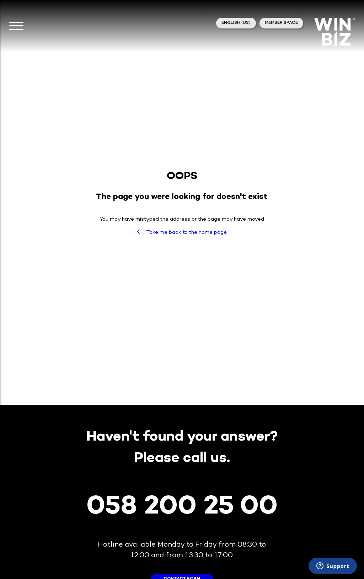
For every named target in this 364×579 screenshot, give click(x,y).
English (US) (236, 23)
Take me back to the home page (182, 233)
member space (281, 23)
